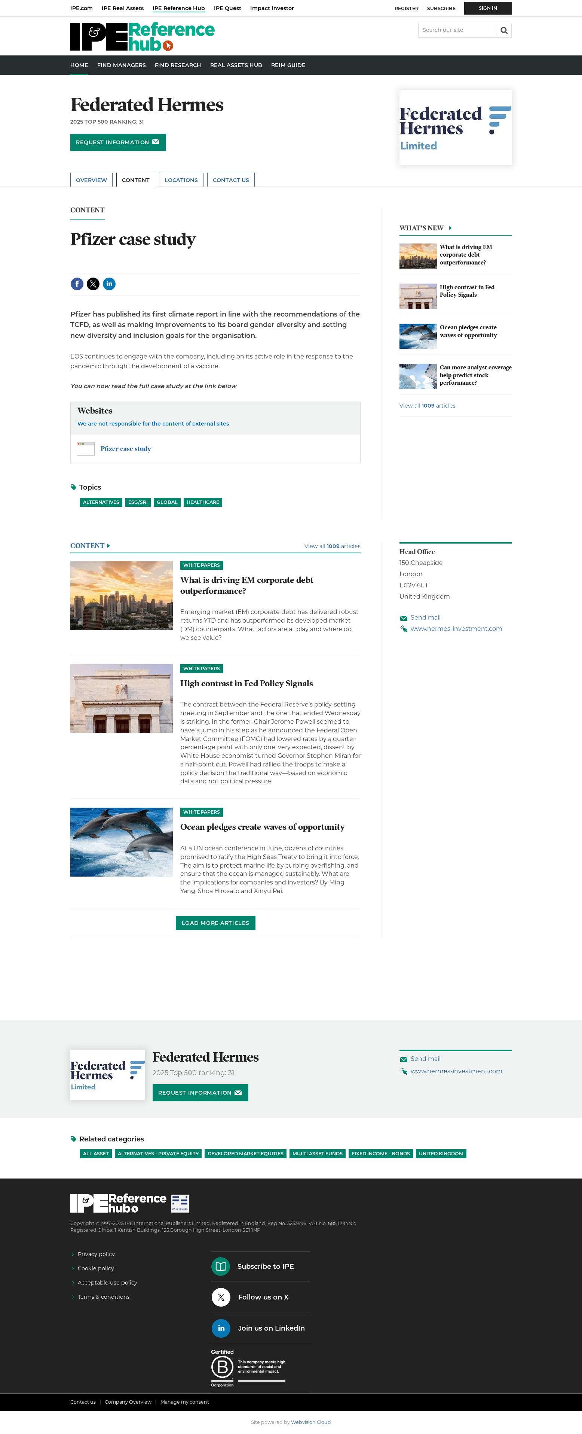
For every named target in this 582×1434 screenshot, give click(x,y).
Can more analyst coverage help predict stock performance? (476, 375)
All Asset (96, 1153)
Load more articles (215, 923)
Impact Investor (272, 8)
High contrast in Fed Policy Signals (467, 291)
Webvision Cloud (311, 1422)
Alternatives (101, 502)
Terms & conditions (104, 1297)
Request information (113, 142)
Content (136, 180)
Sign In (488, 8)
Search (503, 29)
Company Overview (128, 1402)
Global (167, 502)
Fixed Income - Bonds (381, 1153)
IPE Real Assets (123, 8)
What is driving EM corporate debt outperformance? (466, 254)
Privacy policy (96, 1254)
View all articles (427, 405)
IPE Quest (227, 8)
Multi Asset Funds (317, 1153)
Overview (91, 180)
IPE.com (81, 8)
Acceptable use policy (107, 1282)
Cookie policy (96, 1268)
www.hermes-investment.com (456, 628)
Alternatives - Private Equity (158, 1153)
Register (407, 8)
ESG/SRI (138, 502)
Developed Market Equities (246, 1153)
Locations (181, 180)
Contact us (83, 1402)
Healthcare (203, 502)
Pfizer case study (126, 448)
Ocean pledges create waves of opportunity (468, 331)
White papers (201, 565)
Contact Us (231, 180)
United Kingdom (441, 1153)
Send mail (426, 617)
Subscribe (441, 8)
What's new (421, 228)
